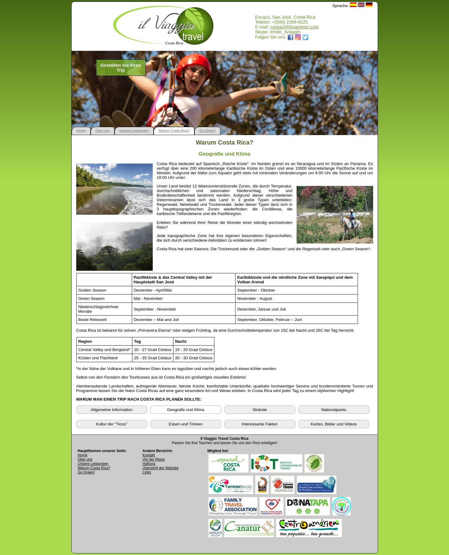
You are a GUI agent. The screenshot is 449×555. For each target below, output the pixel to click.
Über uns (102, 130)
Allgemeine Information (111, 409)
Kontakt (149, 455)
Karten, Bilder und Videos (334, 424)
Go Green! (207, 130)
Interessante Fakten (260, 424)
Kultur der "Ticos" (111, 424)
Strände (260, 409)
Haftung (149, 464)
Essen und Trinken (185, 424)
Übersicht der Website (161, 468)
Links (147, 472)
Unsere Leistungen (134, 130)
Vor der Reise (154, 459)
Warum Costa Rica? (174, 130)
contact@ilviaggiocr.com (294, 27)
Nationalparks (333, 409)
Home (81, 130)
